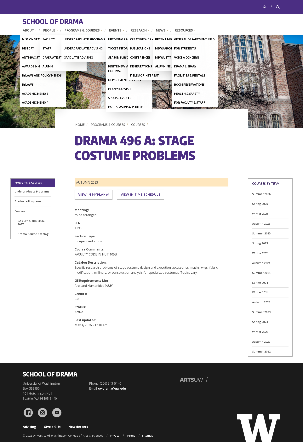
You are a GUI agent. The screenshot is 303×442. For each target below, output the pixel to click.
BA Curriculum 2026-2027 (31, 222)
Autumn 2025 (261, 223)
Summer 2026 (261, 194)
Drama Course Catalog (33, 234)
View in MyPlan (93, 194)
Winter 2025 (260, 253)
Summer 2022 (261, 351)
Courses (138, 125)
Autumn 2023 (261, 302)
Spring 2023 (260, 322)
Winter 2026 (260, 213)
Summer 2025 (261, 233)
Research (139, 30)
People (49, 30)
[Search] (278, 7)
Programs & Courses (82, 30)
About (28, 30)
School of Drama (53, 21)
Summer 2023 (261, 312)
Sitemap (147, 435)
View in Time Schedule (140, 194)
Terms (130, 435)
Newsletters (78, 427)
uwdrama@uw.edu (112, 388)
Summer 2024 (261, 273)
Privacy (114, 435)
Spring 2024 (260, 282)
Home (80, 125)
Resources (184, 30)
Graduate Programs (27, 201)
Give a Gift (52, 427)
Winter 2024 (260, 292)
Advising (29, 427)
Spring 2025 (260, 243)
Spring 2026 (260, 204)
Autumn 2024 (261, 263)
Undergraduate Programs (31, 191)
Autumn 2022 (261, 341)
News (161, 30)
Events (115, 30)
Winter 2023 (260, 332)
